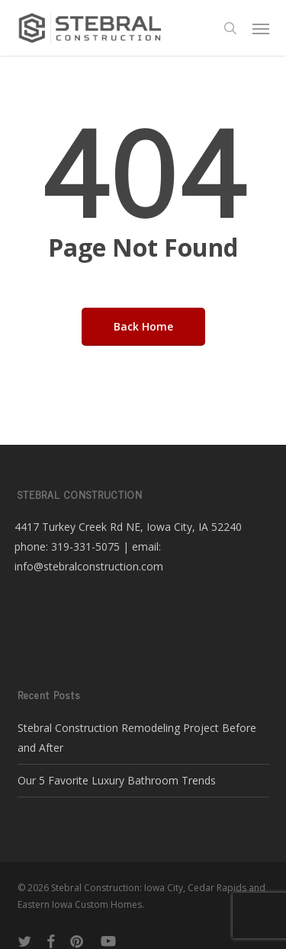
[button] (260, 28)
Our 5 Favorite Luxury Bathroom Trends (117, 780)
